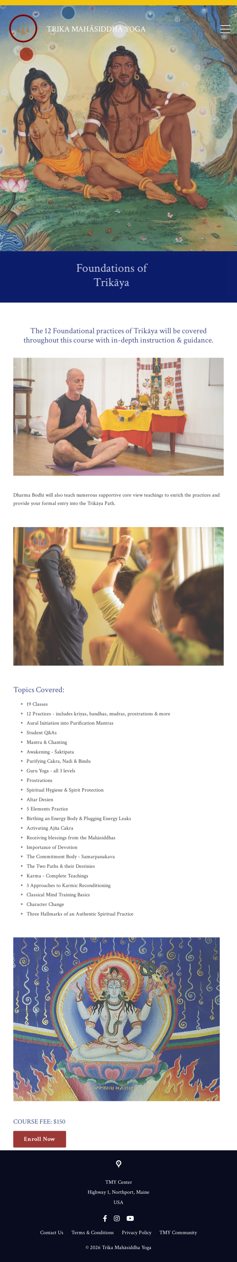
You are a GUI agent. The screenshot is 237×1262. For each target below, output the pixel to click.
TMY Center (118, 1182)
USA (118, 1202)
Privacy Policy (136, 1232)
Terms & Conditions (92, 1232)
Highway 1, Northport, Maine (118, 1192)
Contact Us (51, 1232)
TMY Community (178, 1232)
